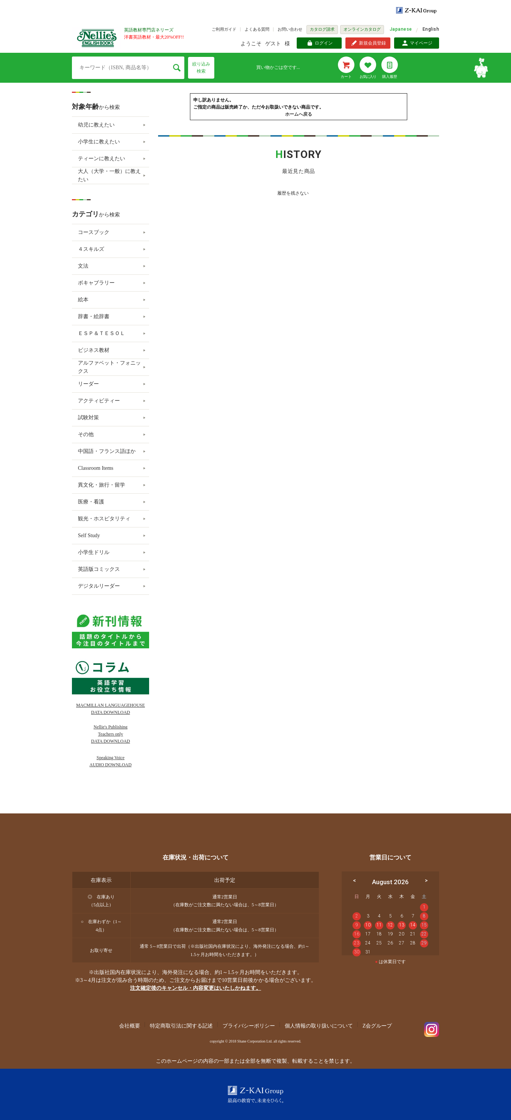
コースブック (93, 232)
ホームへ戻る (298, 114)
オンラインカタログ (362, 29)
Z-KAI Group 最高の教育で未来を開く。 (255, 1094)
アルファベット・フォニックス (109, 367)
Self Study (89, 535)
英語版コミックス (99, 569)
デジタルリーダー (99, 586)
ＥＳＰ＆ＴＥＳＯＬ (101, 333)
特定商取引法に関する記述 (181, 1026)
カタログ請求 (322, 29)
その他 (86, 434)
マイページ (421, 43)
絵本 (83, 299)
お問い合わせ (290, 29)
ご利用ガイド (224, 29)
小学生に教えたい (99, 141)
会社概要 (129, 1026)
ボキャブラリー (96, 283)
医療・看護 (91, 502)
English (431, 29)
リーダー (88, 384)
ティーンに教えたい (101, 158)
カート (346, 76)
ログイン (324, 43)
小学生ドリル (93, 552)
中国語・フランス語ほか (107, 451)
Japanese (401, 29)
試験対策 (88, 417)
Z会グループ (377, 1026)
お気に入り (368, 76)
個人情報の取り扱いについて (319, 1026)
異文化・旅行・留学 (101, 485)
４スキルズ (91, 249)
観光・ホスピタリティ (104, 518)
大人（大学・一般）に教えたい (109, 175)
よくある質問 (257, 29)
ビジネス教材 (93, 350)
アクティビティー (99, 401)
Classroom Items (96, 468)
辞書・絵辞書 (93, 316)
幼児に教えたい (96, 125)
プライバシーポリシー (249, 1026)
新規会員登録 (372, 43)
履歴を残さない (293, 193)
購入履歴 (389, 76)
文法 (83, 266)
